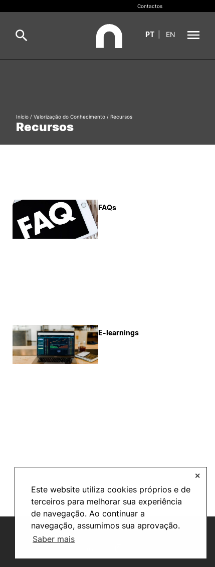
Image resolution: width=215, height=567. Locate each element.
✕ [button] (197, 475)
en (170, 34)
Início (22, 117)
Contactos (149, 6)
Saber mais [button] (54, 539)
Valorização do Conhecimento (69, 117)
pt (149, 34)
